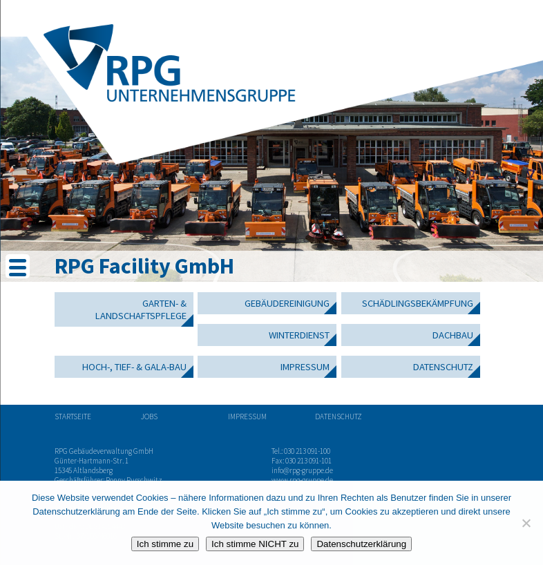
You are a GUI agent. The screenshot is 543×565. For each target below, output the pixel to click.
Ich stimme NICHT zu (254, 544)
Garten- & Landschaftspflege (141, 309)
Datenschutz (443, 367)
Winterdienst (299, 335)
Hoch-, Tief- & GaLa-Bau (134, 367)
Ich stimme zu (165, 544)
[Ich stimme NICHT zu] (526, 523)
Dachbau (452, 335)
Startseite (73, 416)
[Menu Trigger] (18, 266)
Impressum (305, 367)
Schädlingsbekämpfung (417, 303)
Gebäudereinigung (287, 303)
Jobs (149, 416)
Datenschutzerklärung (361, 544)
